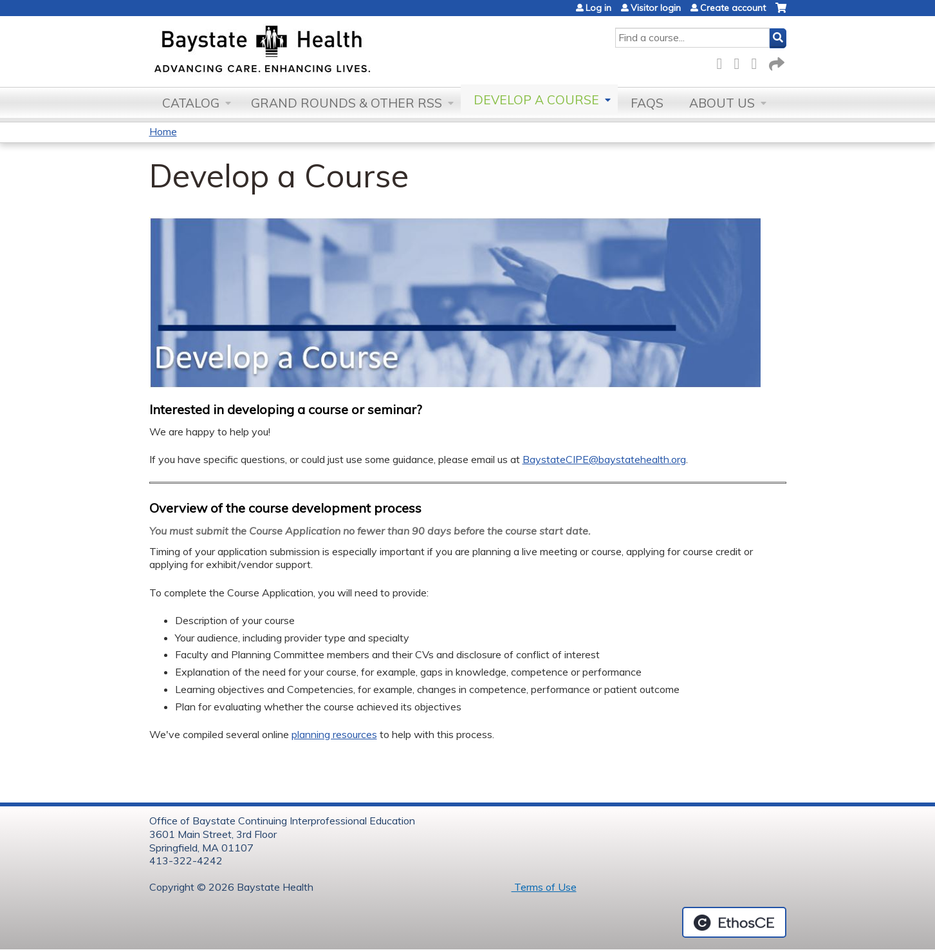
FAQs (647, 103)
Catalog (190, 103)
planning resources (334, 734)
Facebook (723, 61)
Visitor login (656, 7)
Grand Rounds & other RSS (346, 103)
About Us (722, 103)
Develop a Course (536, 100)
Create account (733, 7)
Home (163, 131)
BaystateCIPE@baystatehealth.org (604, 459)
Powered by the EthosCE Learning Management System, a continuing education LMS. (734, 922)
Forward (775, 61)
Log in (598, 7)
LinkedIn (758, 61)
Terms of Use (544, 886)
